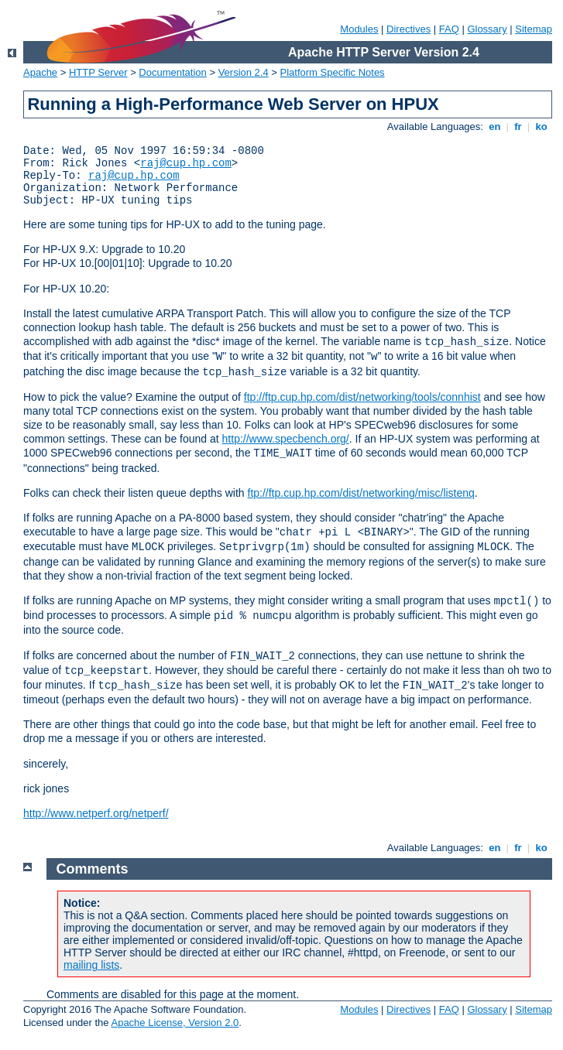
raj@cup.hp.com (186, 163)
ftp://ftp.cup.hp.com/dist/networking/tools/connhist (362, 397)
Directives (408, 29)
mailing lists (91, 965)
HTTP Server (98, 72)
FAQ (449, 29)
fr (518, 126)
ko (541, 126)
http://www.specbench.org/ (285, 439)
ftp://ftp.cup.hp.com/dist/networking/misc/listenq (361, 493)
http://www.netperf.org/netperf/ (96, 813)
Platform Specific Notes (332, 72)
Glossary (486, 29)
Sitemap (533, 29)
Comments (93, 869)
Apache (40, 72)
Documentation (172, 72)
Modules (359, 29)
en (494, 126)
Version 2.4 (243, 72)
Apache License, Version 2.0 (175, 1022)
